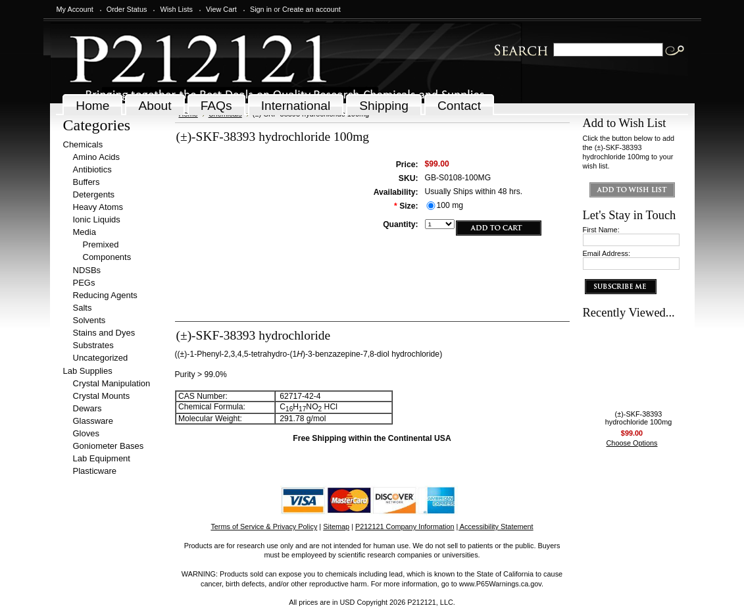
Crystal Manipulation (112, 383)
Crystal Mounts (101, 396)
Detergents (94, 194)
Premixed (101, 244)
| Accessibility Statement (495, 526)
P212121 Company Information (405, 526)
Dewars (87, 408)
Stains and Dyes (104, 333)
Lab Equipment (101, 458)
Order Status (127, 9)
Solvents (89, 320)
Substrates (93, 345)
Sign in (261, 9)
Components (107, 257)
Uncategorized (100, 358)
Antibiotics (92, 169)
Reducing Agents (105, 295)
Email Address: (607, 253)
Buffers (86, 182)
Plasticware (94, 471)
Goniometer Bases (108, 446)
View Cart (221, 9)
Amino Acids (96, 157)
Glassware (93, 421)
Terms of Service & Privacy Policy (264, 526)
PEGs (84, 283)
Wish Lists (176, 9)
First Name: (601, 230)
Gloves (86, 433)
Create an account (311, 9)
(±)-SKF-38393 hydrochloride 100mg (638, 418)
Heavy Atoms (98, 207)
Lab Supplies (87, 371)
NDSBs (87, 270)
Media (84, 232)
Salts (82, 308)
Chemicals (83, 144)
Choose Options (632, 443)
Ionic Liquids (96, 219)
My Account (75, 9)
